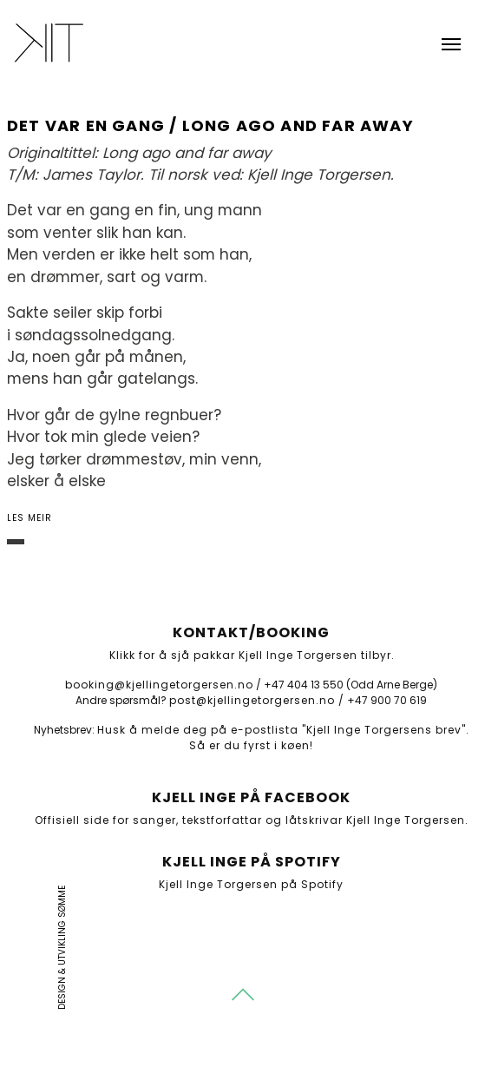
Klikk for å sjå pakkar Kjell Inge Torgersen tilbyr (250, 655)
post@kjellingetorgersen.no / (256, 700)
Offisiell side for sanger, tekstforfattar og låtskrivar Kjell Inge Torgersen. (252, 820)
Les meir (29, 517)
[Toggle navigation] (451, 42)
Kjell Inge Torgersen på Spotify (251, 884)
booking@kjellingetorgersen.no (159, 684)
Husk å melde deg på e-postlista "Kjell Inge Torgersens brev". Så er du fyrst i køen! (283, 737)
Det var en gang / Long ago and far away (210, 125)
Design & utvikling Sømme (62, 948)
